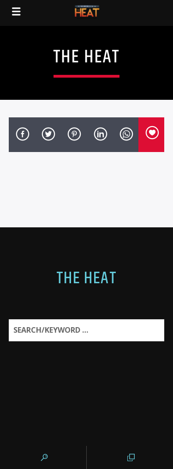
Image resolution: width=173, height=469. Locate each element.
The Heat (86, 279)
